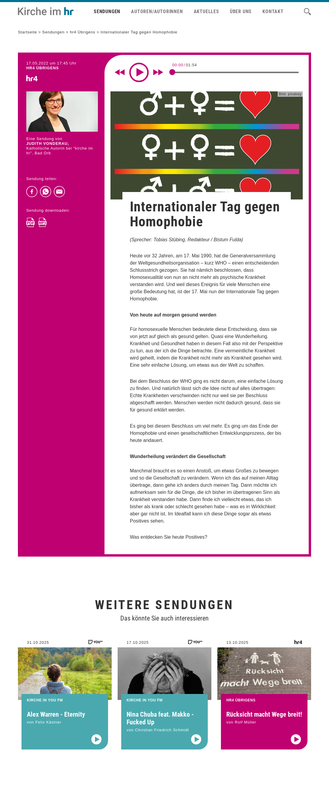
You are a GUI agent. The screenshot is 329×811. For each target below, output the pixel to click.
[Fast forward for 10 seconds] (158, 72)
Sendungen (107, 11)
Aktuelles (206, 11)
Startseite (27, 32)
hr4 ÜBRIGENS (42, 68)
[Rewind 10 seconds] (120, 72)
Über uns (241, 11)
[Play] (139, 72)
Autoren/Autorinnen (157, 11)
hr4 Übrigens (82, 32)
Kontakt (273, 11)
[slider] (172, 72)
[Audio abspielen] (96, 748)
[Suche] (307, 11)
